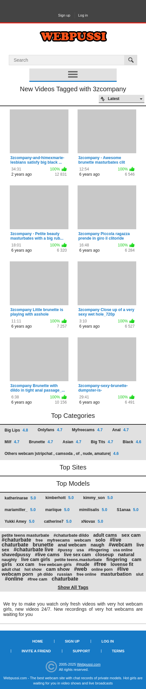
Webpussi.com (88, 664)
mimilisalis (93, 509)
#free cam (37, 579)
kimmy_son (98, 497)
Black (132, 442)
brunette (43, 544)
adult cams (105, 535)
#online (14, 579)
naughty (9, 559)
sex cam (130, 535)
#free (100, 564)
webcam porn (17, 574)
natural (126, 554)
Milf (12, 442)
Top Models (73, 483)
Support (81, 651)
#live (123, 569)
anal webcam (72, 544)
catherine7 (58, 521)
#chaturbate (16, 540)
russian (64, 574)
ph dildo (45, 574)
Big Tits (102, 442)
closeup (104, 554)
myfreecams (58, 540)
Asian (72, 442)
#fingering (98, 549)
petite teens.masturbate (78, 559)
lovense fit (122, 564)
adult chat (11, 569)
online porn (101, 569)
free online (86, 574)
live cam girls (35, 559)
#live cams (47, 554)
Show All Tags (73, 587)
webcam (82, 540)
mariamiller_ (20, 509)
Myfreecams (87, 430)
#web (80, 569)
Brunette (41, 442)
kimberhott (59, 497)
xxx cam (25, 564)
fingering (116, 559)
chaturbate (64, 579)
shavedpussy (16, 554)
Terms (118, 651)
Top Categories (73, 415)
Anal (120, 430)
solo (100, 540)
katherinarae (20, 498)
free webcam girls (55, 564)
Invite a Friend (36, 651)
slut (139, 574)
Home (37, 641)
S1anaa (128, 509)
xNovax (92, 521)
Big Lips (16, 430)
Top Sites (73, 467)
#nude (82, 564)
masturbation (116, 574)
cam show (58, 569)
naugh (97, 544)
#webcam (120, 544)
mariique (57, 509)
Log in (83, 15)
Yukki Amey (20, 521)
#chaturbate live (33, 549)
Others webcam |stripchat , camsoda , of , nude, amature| (62, 453)
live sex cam (77, 554)
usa (80, 549)
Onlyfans (49, 430)
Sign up (64, 15)
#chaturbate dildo (71, 535)
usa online (122, 550)
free (39, 540)
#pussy (65, 549)
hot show (33, 569)
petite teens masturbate (25, 535)
